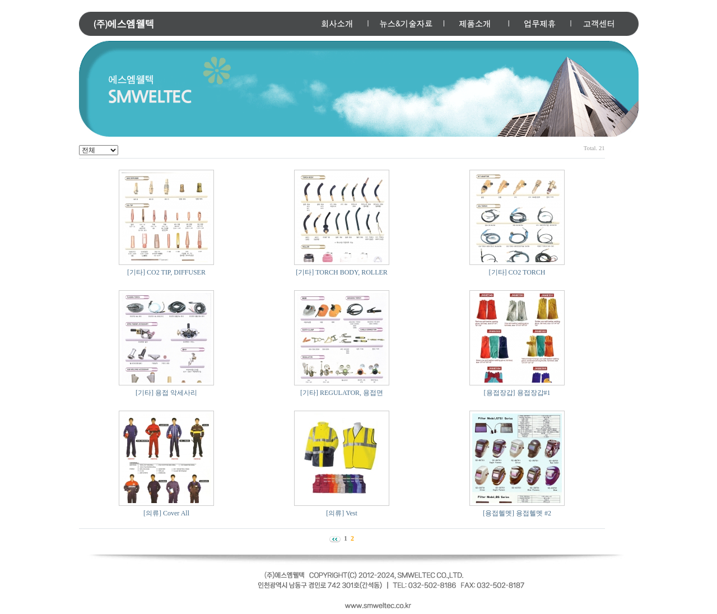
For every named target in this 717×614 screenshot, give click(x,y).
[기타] (136, 272)
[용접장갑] (499, 393)
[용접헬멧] (498, 513)
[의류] (152, 513)
